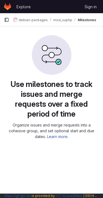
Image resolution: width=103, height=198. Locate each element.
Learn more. (57, 136)
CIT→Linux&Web (69, 196)
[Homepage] (7, 6)
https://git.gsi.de (17, 196)
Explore (23, 6)
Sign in (91, 6)
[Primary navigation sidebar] (6, 19)
